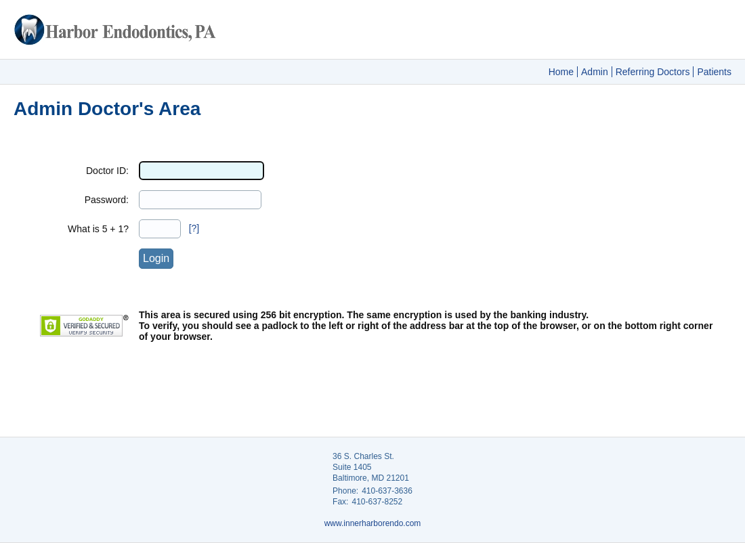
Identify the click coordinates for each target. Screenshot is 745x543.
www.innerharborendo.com (372, 523)
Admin (594, 71)
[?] (194, 228)
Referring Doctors (653, 71)
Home (561, 71)
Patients (714, 71)
